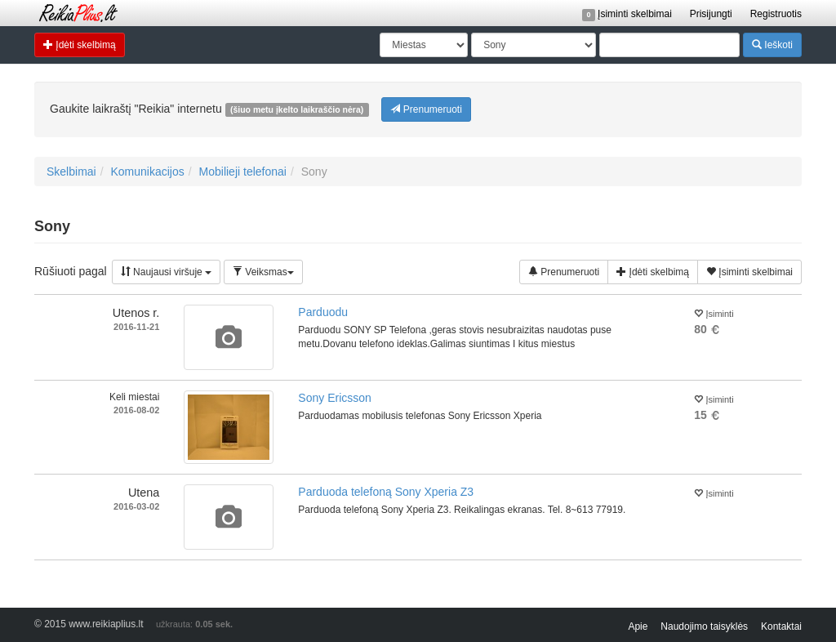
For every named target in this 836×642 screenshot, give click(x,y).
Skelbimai (71, 171)
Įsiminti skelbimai (627, 14)
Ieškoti (772, 44)
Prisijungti (711, 14)
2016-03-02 (136, 506)
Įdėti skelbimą (79, 44)
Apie (637, 626)
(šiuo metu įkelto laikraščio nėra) (296, 109)
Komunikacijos (147, 171)
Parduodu (323, 312)
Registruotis (776, 14)
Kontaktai (781, 626)
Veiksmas (263, 271)
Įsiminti (713, 312)
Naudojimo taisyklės (704, 626)
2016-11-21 (136, 327)
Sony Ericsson (334, 397)
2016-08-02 (136, 410)
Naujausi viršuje (166, 271)
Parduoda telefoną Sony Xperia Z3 (386, 491)
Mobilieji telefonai (243, 171)
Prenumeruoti (425, 109)
